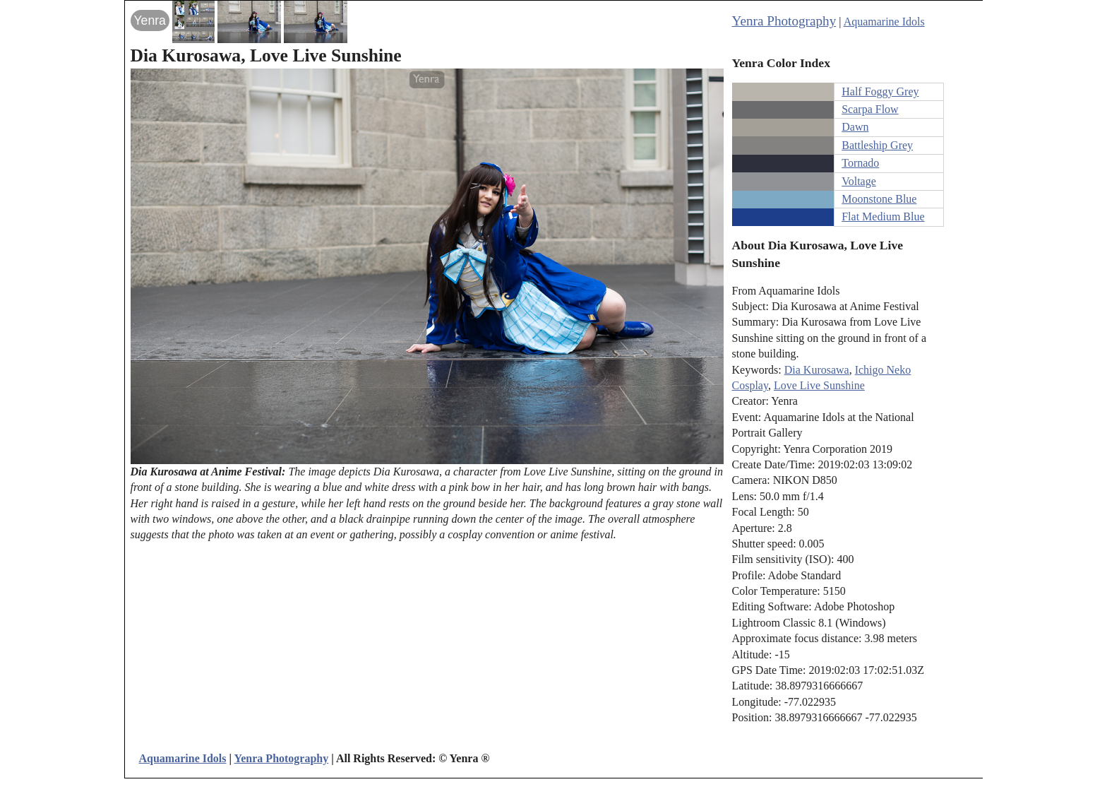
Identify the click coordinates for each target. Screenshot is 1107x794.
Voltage (859, 181)
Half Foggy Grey (880, 91)
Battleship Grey (877, 145)
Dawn (855, 127)
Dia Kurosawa (816, 370)
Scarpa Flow (870, 109)
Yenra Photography (784, 20)
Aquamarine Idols (884, 22)
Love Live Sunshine (819, 385)
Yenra (150, 20)
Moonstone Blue (879, 199)
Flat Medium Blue (883, 217)
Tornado (860, 163)
